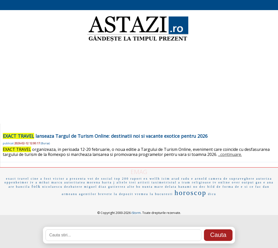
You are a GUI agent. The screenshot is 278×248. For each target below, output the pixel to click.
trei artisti (139, 182)
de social (104, 178)
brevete (105, 194)
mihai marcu (51, 182)
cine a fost (41, 178)
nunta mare (153, 186)
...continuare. (230, 154)
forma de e (232, 186)
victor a (60, 178)
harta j (108, 182)
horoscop (190, 193)
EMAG (139, 172)
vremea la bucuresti (154, 194)
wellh (155, 178)
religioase (201, 182)
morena (94, 182)
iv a (34, 182)
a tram (184, 182)
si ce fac (253, 186)
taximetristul (164, 182)
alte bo (134, 186)
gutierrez (117, 186)
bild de (214, 186)
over (236, 182)
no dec (199, 186)
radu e (187, 178)
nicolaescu (52, 186)
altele (122, 182)
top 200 (121, 178)
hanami (185, 186)
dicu (212, 194)
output (248, 182)
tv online (221, 182)
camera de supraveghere (232, 178)
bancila (23, 186)
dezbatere (73, 186)
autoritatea (74, 182)
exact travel (17, 178)
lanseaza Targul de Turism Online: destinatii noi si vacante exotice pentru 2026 (105, 136)
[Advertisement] (139, 83)
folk (36, 186)
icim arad (170, 178)
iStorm (136, 213)
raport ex (139, 178)
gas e (260, 182)
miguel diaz (95, 186)
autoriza (264, 178)
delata (171, 186)
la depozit (123, 194)
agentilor (88, 194)
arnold (201, 178)
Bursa (45, 143)
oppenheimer (17, 182)
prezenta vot (82, 178)
